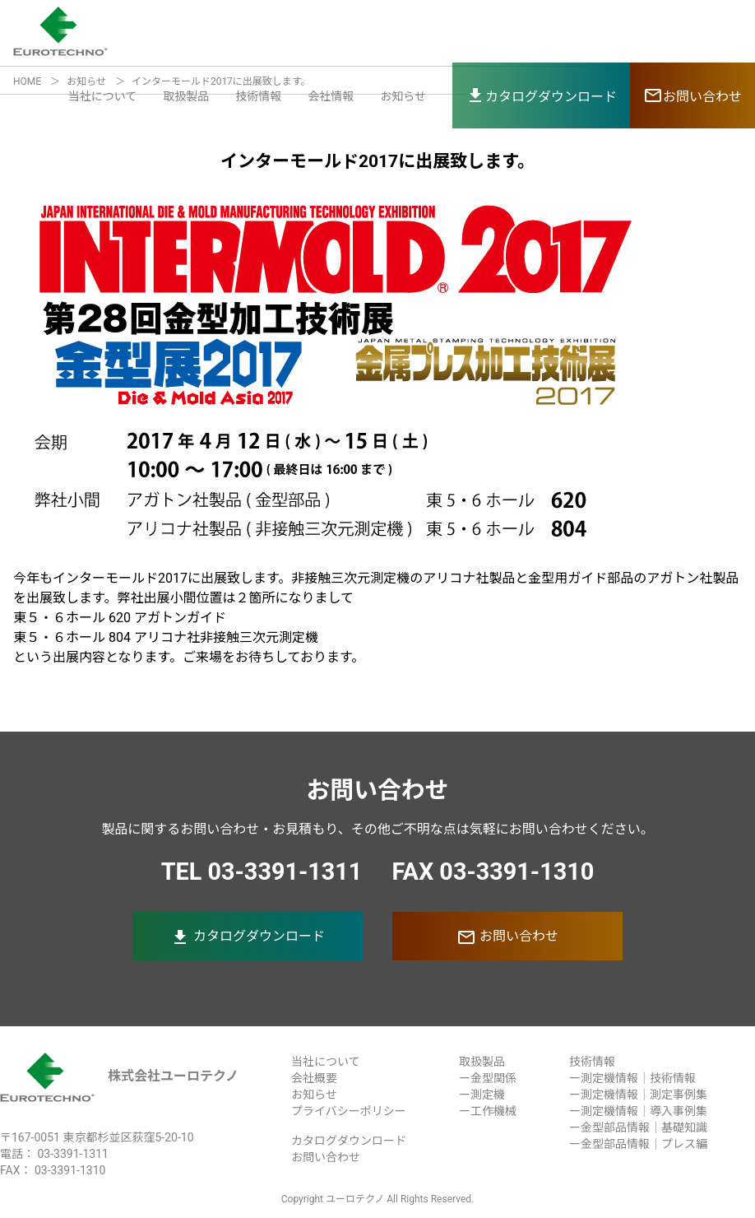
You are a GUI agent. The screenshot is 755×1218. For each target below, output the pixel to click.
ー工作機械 (487, 1111)
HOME (27, 81)
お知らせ (403, 96)
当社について (102, 96)
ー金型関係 (487, 1078)
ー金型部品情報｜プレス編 (638, 1144)
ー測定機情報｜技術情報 (632, 1078)
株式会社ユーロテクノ (119, 1076)
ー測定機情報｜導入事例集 (638, 1111)
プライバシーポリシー (348, 1111)
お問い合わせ (507, 937)
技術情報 (258, 96)
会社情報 (331, 96)
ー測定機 (482, 1094)
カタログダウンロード (247, 937)
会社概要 (314, 1078)
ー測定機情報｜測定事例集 (638, 1094)
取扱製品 (186, 96)
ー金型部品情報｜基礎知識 (638, 1127)
